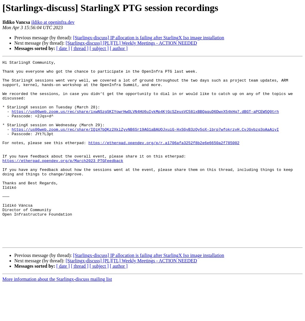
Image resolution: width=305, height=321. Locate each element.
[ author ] (119, 48)
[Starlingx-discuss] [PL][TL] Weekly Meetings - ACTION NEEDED (131, 43)
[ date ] (63, 48)
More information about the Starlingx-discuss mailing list (57, 315)
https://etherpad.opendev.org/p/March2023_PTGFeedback (62, 181)
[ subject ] (99, 48)
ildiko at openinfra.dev (52, 22)
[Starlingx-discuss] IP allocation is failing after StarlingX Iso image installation (148, 37)
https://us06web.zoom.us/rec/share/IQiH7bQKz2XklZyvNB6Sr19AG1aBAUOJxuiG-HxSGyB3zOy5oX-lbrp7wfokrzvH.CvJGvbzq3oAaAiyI (145, 143)
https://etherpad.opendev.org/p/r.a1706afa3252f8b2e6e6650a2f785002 (163, 159)
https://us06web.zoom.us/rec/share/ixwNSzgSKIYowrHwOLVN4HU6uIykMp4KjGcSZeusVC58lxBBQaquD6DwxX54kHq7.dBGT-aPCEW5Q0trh (145, 122)
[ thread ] (79, 48)
